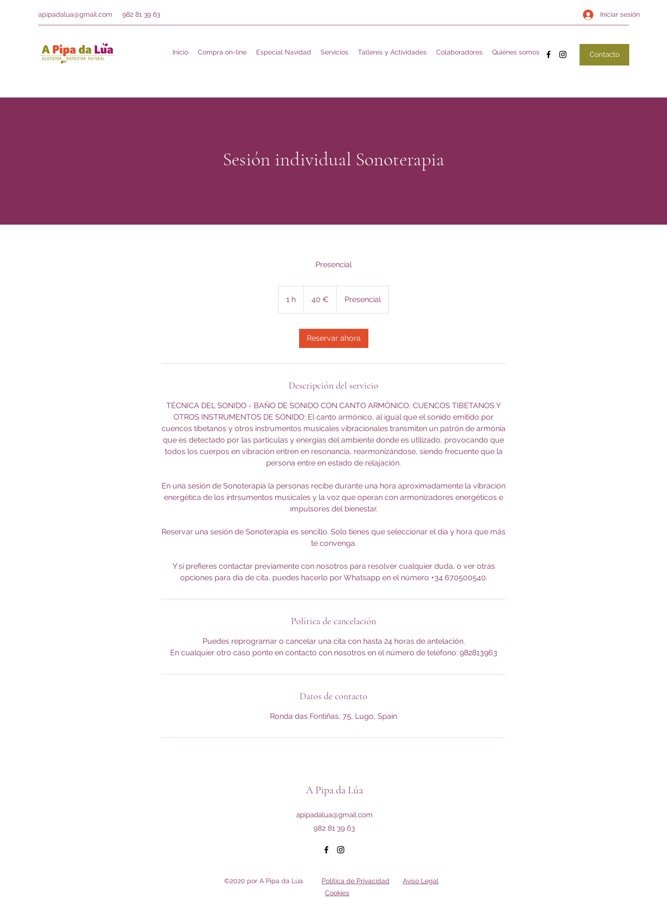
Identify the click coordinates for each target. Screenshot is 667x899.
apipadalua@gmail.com (75, 14)
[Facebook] (548, 54)
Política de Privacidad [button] (355, 881)
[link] (333, 338)
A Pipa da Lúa (334, 790)
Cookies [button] (337, 893)
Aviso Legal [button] (421, 881)
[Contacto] (604, 54)
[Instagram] (563, 54)
